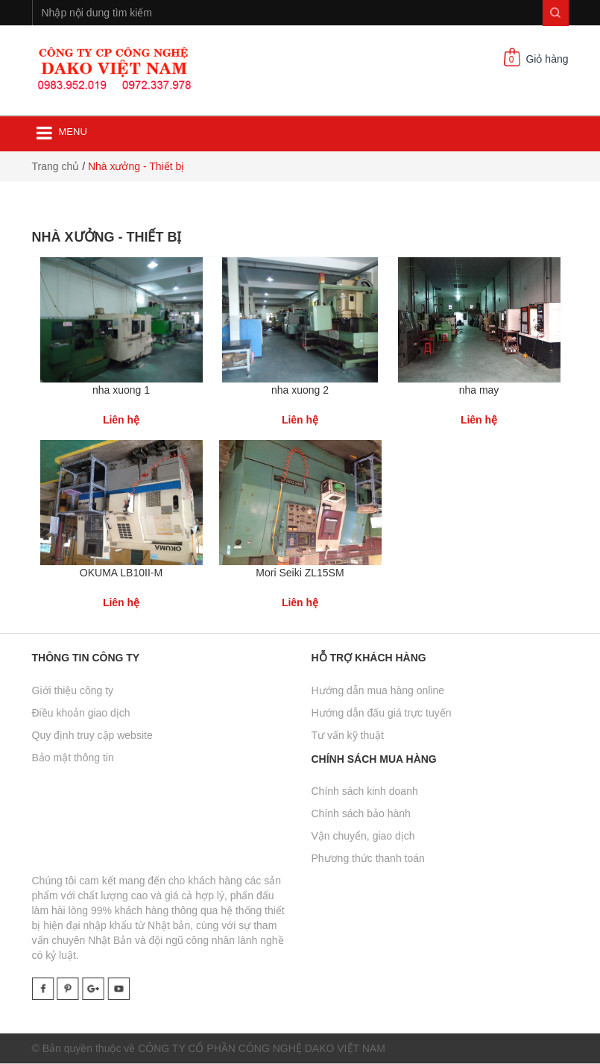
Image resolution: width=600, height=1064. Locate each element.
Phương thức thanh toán (368, 858)
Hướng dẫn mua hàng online (378, 690)
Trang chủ (56, 166)
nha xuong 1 (121, 390)
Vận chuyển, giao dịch (363, 836)
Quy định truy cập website (92, 735)
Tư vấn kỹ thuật (348, 735)
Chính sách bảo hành (361, 813)
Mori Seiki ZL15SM (300, 573)
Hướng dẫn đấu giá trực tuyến (382, 713)
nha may (479, 390)
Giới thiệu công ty (73, 690)
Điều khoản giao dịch (81, 713)
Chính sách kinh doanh (365, 791)
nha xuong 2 (300, 390)
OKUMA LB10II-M (121, 573)
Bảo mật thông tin (73, 758)
